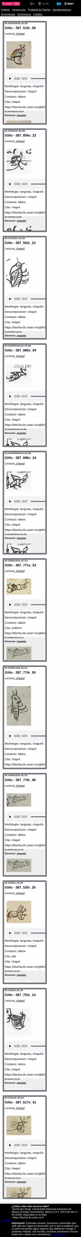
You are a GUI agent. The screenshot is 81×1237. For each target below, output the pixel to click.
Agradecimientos (61, 9)
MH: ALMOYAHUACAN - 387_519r (16, 23)
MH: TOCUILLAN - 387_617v (14, 1097)
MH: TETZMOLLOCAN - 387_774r (16, 668)
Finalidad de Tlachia (39, 9)
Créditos (37, 14)
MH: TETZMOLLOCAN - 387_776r (16, 775)
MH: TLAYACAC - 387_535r (14, 883)
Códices (5, 9)
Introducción (19, 9)
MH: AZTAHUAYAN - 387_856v (15, 131)
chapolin (21, 115)
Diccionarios (24, 14)
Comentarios (59, 1234)
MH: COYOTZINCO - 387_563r (15, 238)
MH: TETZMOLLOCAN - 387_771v (16, 560)
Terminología (8, 14)
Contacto (6, 1220)
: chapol (19, 33)
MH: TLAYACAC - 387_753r (14, 990)
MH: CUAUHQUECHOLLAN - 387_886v (18, 345)
